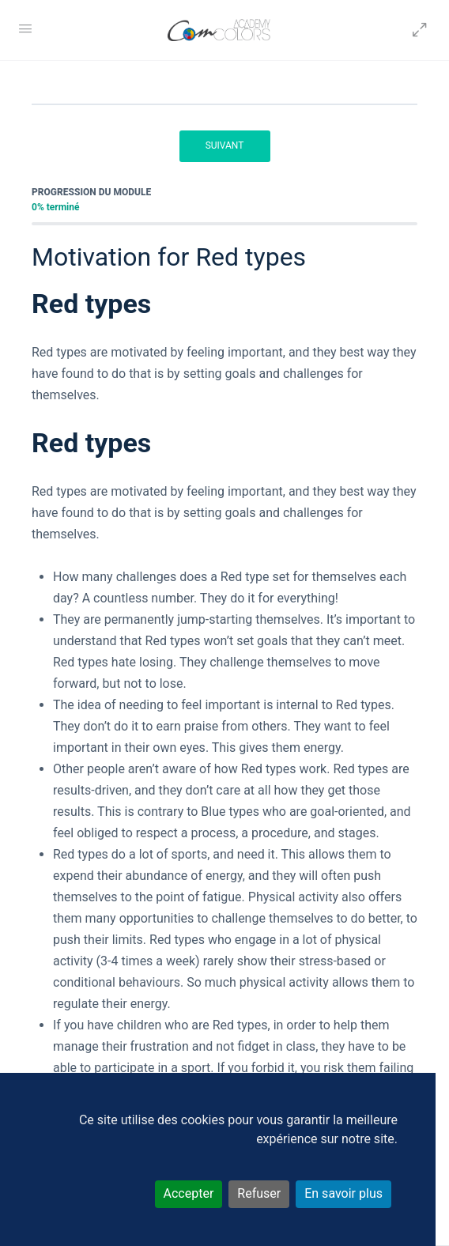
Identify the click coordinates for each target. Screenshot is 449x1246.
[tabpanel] (224, 694)
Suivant (225, 145)
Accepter (189, 1193)
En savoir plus (343, 1193)
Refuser (259, 1193)
